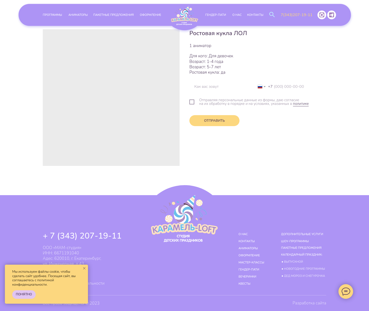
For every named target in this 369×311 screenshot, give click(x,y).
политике (301, 103)
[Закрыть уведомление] (84, 268)
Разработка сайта (309, 303)
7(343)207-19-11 (297, 15)
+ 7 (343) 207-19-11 (82, 235)
